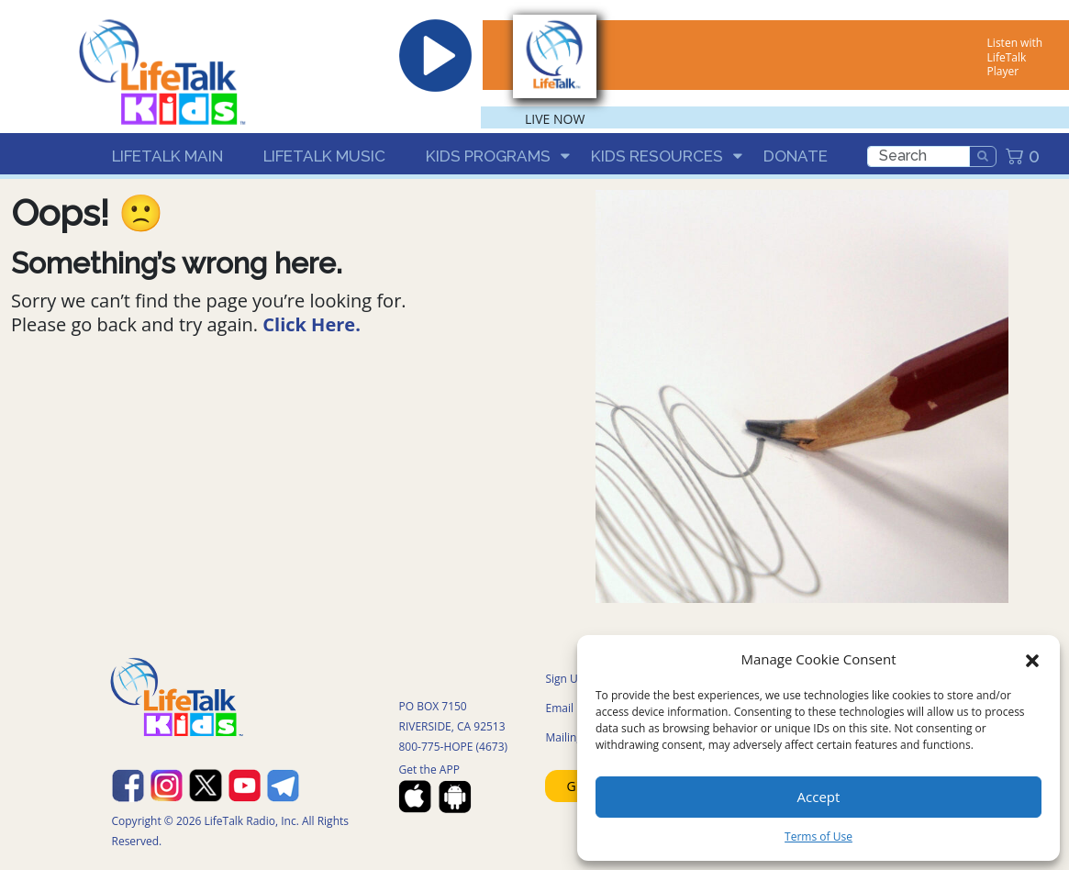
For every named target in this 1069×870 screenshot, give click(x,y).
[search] (918, 156)
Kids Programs (488, 156)
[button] (1032, 659)
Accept (819, 796)
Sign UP (565, 678)
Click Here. (311, 324)
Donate (795, 156)
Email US (567, 708)
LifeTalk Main (167, 156)
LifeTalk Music (324, 156)
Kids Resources (657, 156)
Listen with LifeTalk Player (1014, 57)
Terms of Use (818, 836)
